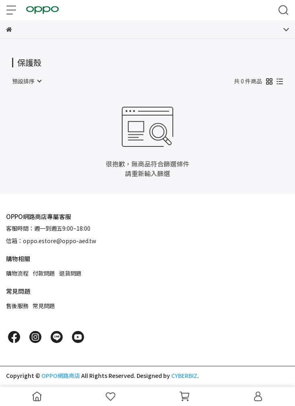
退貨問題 (70, 273)
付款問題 (44, 273)
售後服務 (17, 306)
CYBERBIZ (184, 375)
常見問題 (44, 306)
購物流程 (17, 273)
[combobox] (26, 81)
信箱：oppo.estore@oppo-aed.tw (51, 241)
